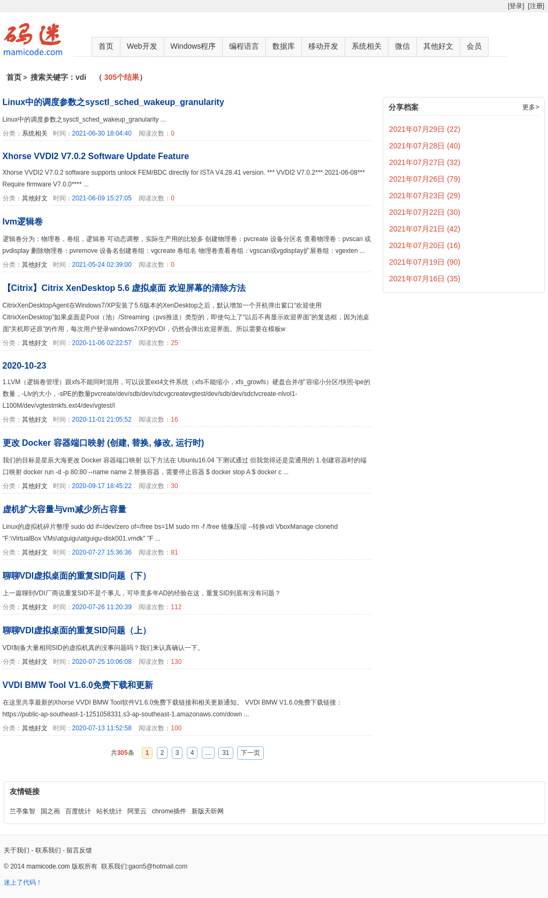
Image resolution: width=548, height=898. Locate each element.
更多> (530, 107)
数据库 (283, 46)
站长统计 (109, 811)
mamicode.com (48, 866)
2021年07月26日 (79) (424, 179)
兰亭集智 (22, 811)
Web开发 (142, 46)
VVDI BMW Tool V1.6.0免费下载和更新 (78, 685)
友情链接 (25, 791)
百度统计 (78, 811)
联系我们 (48, 850)
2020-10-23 (25, 365)
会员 (474, 46)
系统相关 (367, 46)
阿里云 (137, 811)
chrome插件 (169, 811)
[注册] (536, 6)
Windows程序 (193, 46)
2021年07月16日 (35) (424, 278)
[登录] (516, 6)
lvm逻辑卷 (23, 221)
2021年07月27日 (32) (424, 162)
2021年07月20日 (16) (424, 245)
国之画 (50, 811)
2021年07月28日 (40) (424, 145)
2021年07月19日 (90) (424, 262)
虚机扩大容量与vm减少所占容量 (64, 509)
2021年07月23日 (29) (424, 195)
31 (225, 753)
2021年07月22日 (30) (424, 212)
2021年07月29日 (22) (424, 129)
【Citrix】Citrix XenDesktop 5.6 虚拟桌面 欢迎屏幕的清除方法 (124, 288)
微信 (402, 46)
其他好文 (438, 46)
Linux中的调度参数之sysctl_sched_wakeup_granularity (113, 102)
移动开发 (323, 46)
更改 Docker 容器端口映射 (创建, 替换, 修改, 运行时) (103, 442)
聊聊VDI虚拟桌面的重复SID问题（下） (77, 575)
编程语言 (244, 46)
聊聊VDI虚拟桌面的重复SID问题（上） (77, 630)
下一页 (250, 753)
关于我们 (16, 850)
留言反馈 (79, 850)
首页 (105, 46)
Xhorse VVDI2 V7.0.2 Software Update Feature (96, 156)
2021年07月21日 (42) (424, 228)
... (208, 753)
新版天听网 (208, 811)
